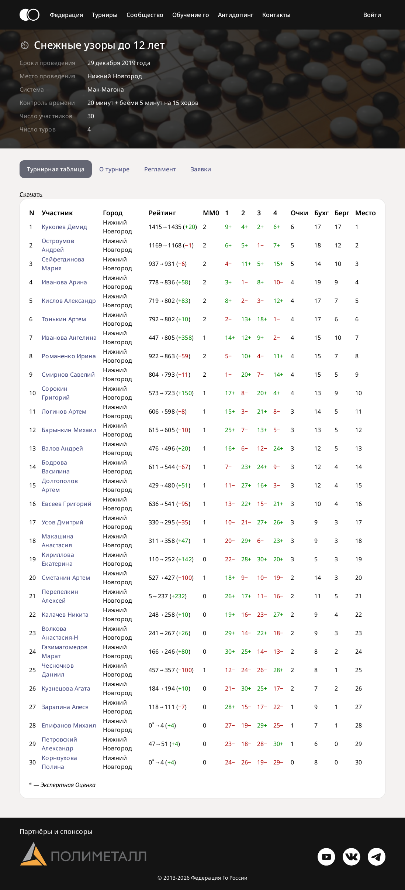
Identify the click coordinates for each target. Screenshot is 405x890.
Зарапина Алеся (65, 707)
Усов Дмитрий (62, 522)
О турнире (114, 169)
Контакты (276, 15)
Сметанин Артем (66, 578)
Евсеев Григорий (66, 504)
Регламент (160, 169)
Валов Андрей (62, 448)
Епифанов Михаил (69, 725)
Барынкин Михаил (69, 430)
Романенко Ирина (69, 356)
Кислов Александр (69, 301)
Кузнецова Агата (66, 688)
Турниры (105, 15)
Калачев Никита (65, 614)
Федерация (66, 15)
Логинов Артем (64, 411)
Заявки (201, 169)
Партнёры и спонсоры (56, 831)
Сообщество (145, 15)
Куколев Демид (64, 227)
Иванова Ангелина (69, 337)
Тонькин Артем (64, 319)
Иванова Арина (64, 282)
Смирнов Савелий (68, 374)
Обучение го (190, 15)
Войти (372, 15)
